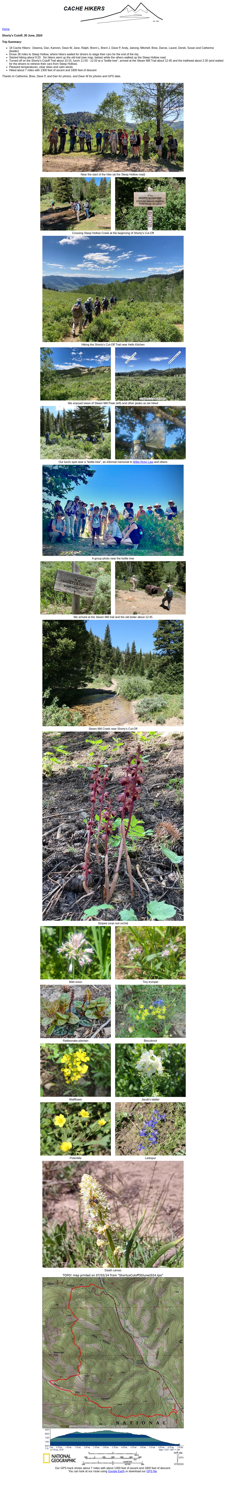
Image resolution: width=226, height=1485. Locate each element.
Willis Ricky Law (143, 461)
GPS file (152, 1471)
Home (6, 29)
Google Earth (116, 1471)
